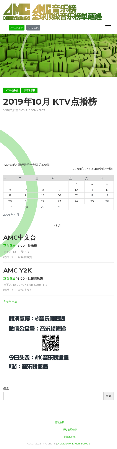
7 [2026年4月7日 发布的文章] (26, 189)
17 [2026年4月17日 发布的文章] (76, 195)
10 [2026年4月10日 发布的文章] (76, 189)
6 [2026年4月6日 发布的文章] (10, 189)
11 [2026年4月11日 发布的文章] (92, 189)
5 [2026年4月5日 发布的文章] (107, 184)
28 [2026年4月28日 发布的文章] (26, 206)
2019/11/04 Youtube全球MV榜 (92, 168)
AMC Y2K (33, 27)
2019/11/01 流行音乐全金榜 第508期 (27, 164)
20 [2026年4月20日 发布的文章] (10, 201)
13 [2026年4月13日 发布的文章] (10, 195)
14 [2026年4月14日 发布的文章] (26, 195)
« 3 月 (57, 225)
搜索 (6, 388)
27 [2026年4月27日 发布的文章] (10, 206)
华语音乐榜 (29, 90)
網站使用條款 (70, 429)
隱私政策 (59, 422)
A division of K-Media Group (73, 443)
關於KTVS (70, 436)
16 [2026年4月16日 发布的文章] (59, 195)
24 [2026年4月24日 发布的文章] (76, 201)
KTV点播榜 (11, 90)
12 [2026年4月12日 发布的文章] (107, 189)
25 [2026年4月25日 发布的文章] (92, 201)
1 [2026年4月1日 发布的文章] (42, 184)
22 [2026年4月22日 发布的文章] (42, 201)
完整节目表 (10, 301)
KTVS (23, 110)
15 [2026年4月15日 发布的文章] (43, 195)
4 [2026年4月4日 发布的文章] (92, 184)
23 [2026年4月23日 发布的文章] (59, 201)
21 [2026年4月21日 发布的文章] (26, 201)
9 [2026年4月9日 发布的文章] (59, 189)
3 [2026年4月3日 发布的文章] (76, 184)
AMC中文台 (16, 27)
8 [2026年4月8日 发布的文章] (43, 189)
